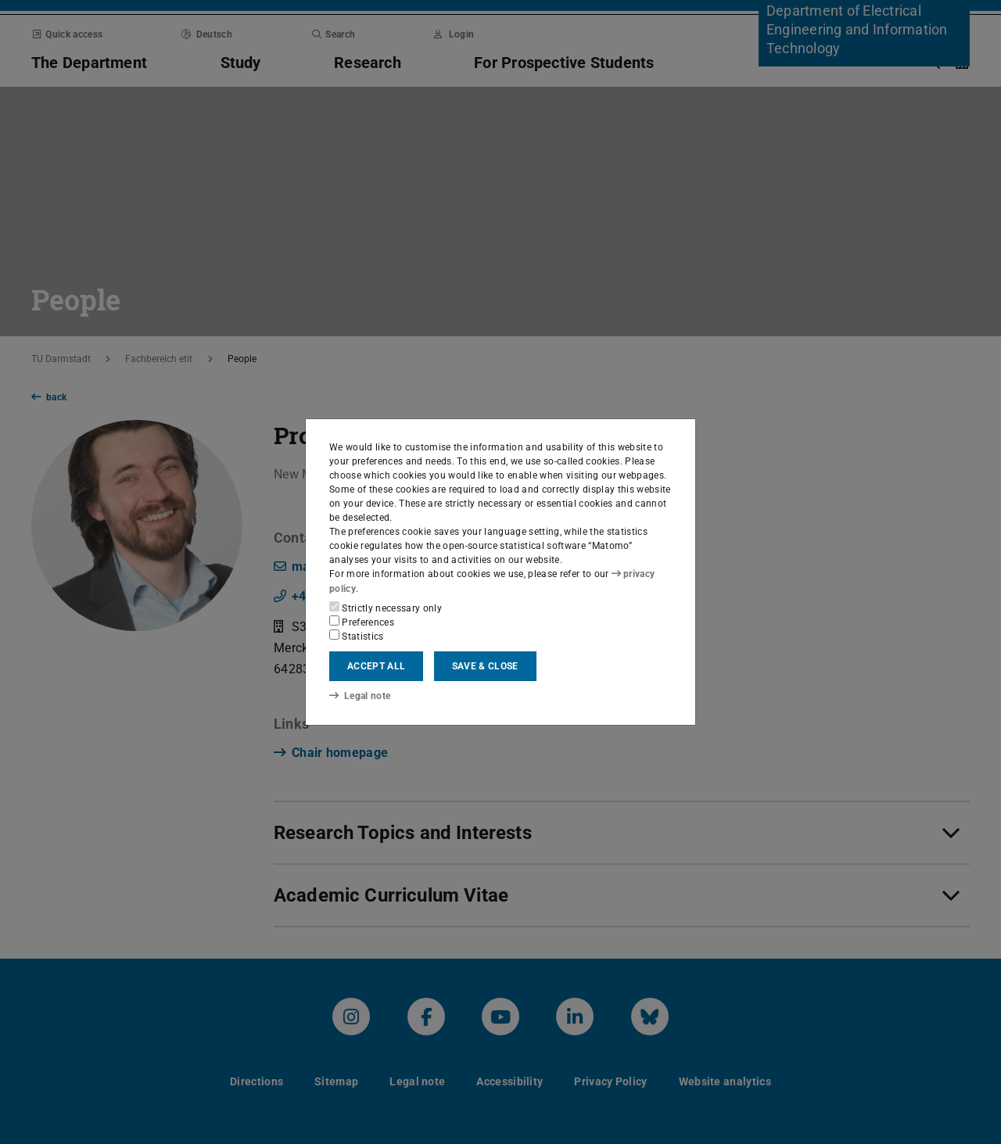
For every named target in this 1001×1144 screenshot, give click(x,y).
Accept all (376, 666)
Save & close (485, 666)
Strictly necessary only (385, 607)
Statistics (356, 635)
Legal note (359, 695)
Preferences (361, 621)
